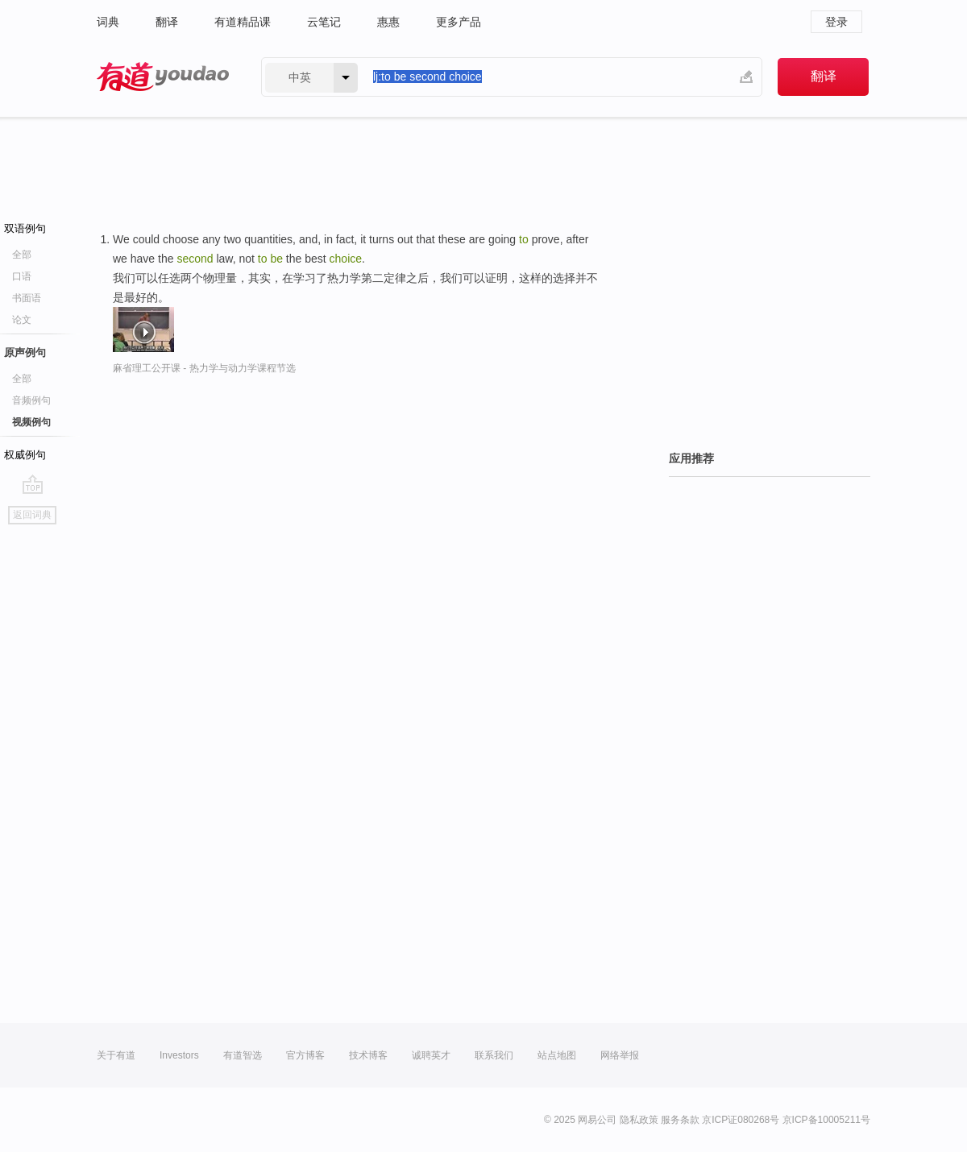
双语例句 (25, 228)
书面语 (26, 298)
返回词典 (32, 514)
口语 (21, 276)
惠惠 (388, 21)
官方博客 (305, 1055)
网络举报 (619, 1055)
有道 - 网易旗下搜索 (163, 77)
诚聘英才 (431, 1055)
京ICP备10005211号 (826, 1119)
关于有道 (116, 1055)
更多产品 (458, 21)
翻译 (167, 21)
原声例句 (25, 352)
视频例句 (31, 422)
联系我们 (494, 1055)
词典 (108, 21)
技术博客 (368, 1055)
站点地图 (556, 1055)
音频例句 (31, 400)
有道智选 (242, 1055)
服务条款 (680, 1119)
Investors (179, 1055)
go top (33, 484)
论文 (21, 319)
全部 (21, 254)
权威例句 (25, 455)
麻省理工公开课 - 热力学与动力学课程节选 (204, 368)
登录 (836, 21)
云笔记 (324, 21)
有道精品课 (242, 21)
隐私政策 (639, 1119)
